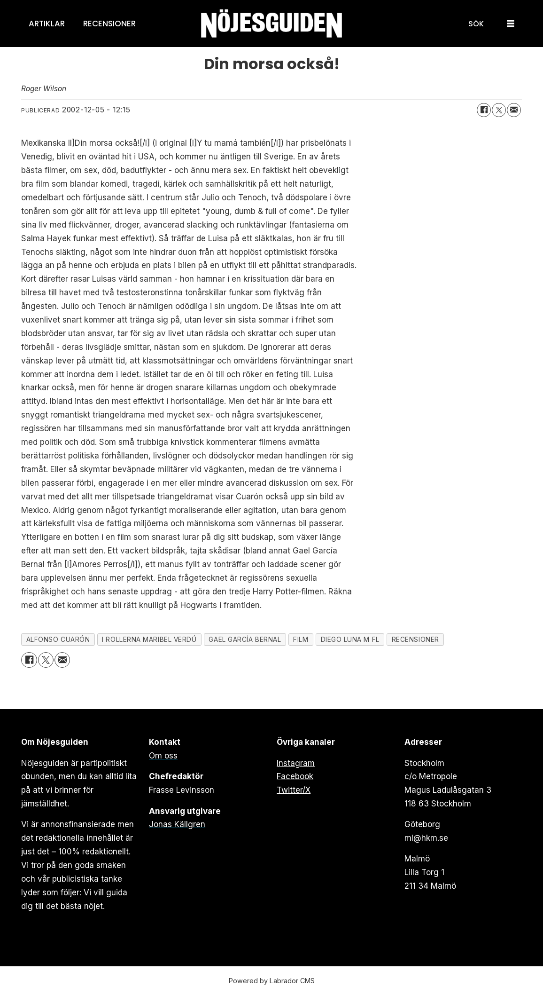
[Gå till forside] (271, 23)
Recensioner (109, 23)
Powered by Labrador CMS (272, 981)
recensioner (415, 639)
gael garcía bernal (245, 639)
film (300, 639)
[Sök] (476, 23)
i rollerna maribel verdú (149, 639)
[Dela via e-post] (514, 110)
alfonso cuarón (58, 639)
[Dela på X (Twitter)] (499, 110)
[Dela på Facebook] (484, 110)
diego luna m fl (350, 639)
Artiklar (47, 23)
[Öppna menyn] (510, 23)
